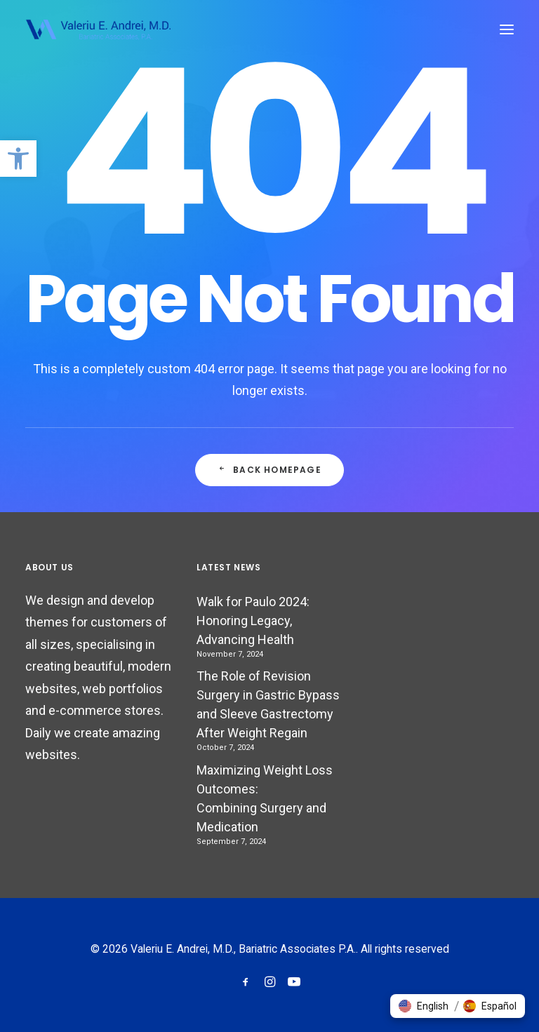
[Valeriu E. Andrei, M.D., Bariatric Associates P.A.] (98, 29)
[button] (18, 158)
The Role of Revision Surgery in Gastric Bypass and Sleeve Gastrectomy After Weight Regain (268, 704)
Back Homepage (269, 470)
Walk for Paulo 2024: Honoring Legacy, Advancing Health (253, 620)
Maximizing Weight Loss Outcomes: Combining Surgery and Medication (265, 798)
